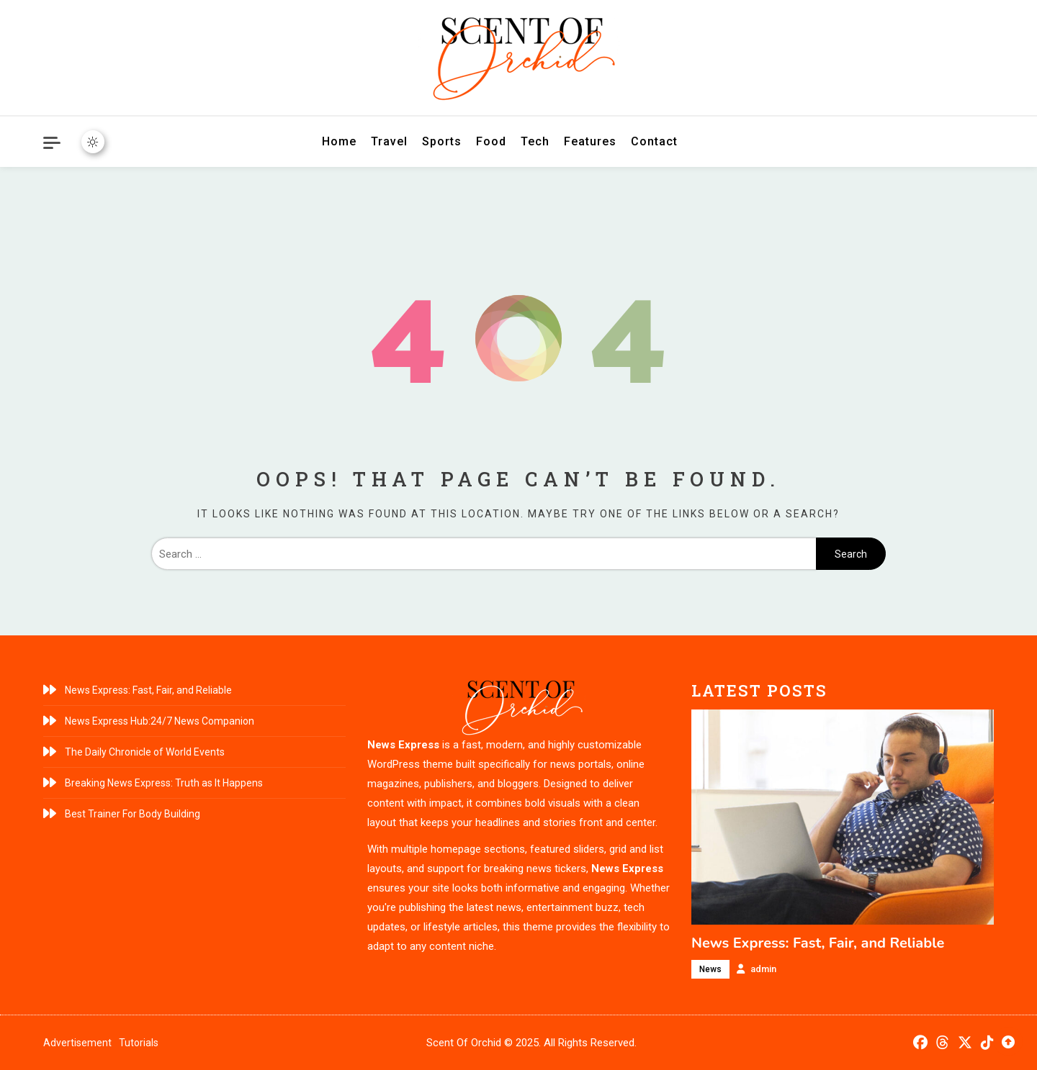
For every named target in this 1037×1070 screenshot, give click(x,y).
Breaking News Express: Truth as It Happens (164, 783)
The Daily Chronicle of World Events (145, 752)
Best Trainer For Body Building (132, 814)
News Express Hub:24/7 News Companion (159, 721)
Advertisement (77, 1042)
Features (590, 141)
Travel (389, 141)
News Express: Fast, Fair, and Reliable (148, 690)
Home (339, 141)
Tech (535, 141)
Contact (654, 141)
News (710, 969)
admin (763, 969)
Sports (442, 141)
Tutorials (138, 1042)
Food (491, 141)
